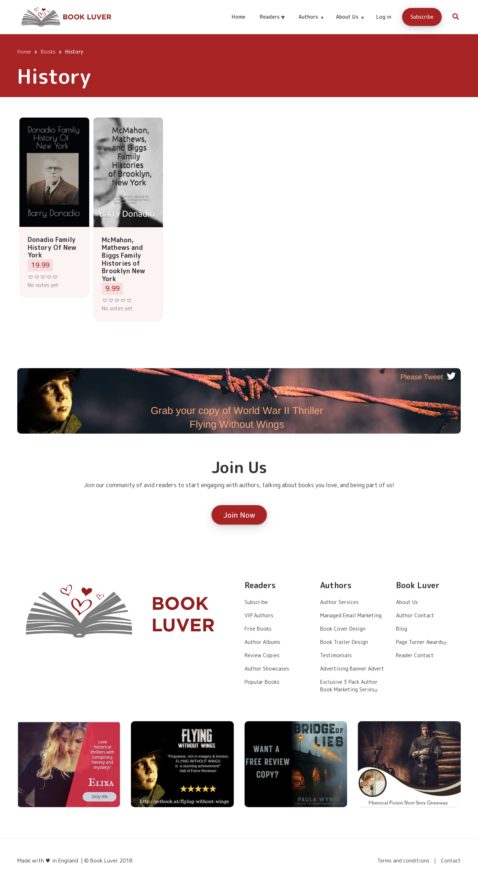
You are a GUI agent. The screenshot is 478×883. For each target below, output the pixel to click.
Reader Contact (415, 655)
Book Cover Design (342, 628)
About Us (350, 23)
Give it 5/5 (55, 277)
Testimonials (336, 655)
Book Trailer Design (344, 642)
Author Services (339, 602)
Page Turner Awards (422, 642)
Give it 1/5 (31, 277)
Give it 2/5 (37, 277)
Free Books (258, 628)
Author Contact (415, 615)
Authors (311, 23)
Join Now (239, 515)
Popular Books (262, 681)
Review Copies (262, 655)
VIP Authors (259, 615)
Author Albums (262, 642)
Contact (451, 860)
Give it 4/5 (49, 277)
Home (238, 16)
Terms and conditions (403, 860)
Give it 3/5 (43, 277)
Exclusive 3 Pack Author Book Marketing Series (349, 685)
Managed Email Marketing (351, 615)
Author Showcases (267, 668)
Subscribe (421, 16)
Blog (401, 628)
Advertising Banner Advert (352, 668)
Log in (383, 16)
